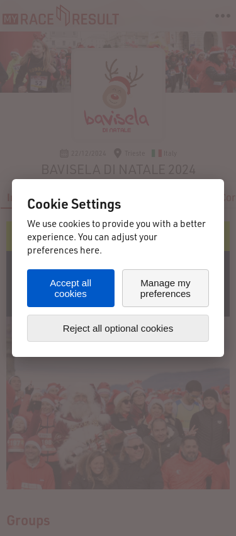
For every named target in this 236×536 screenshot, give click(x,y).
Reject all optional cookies (118, 328)
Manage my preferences (165, 288)
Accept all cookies (70, 288)
